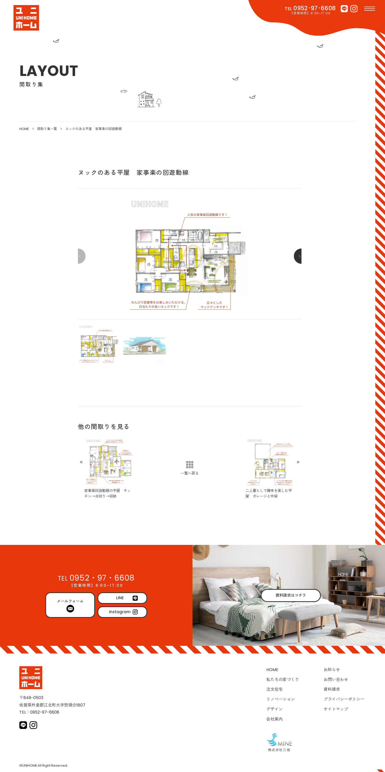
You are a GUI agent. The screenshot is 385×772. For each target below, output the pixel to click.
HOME (24, 129)
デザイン (274, 709)
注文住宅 (274, 689)
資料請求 (332, 689)
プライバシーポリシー (344, 699)
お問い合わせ (336, 680)
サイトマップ (336, 709)
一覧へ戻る (190, 473)
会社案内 (274, 719)
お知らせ (332, 670)
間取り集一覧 (47, 129)
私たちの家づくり (282, 680)
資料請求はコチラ (291, 595)
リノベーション (280, 699)
